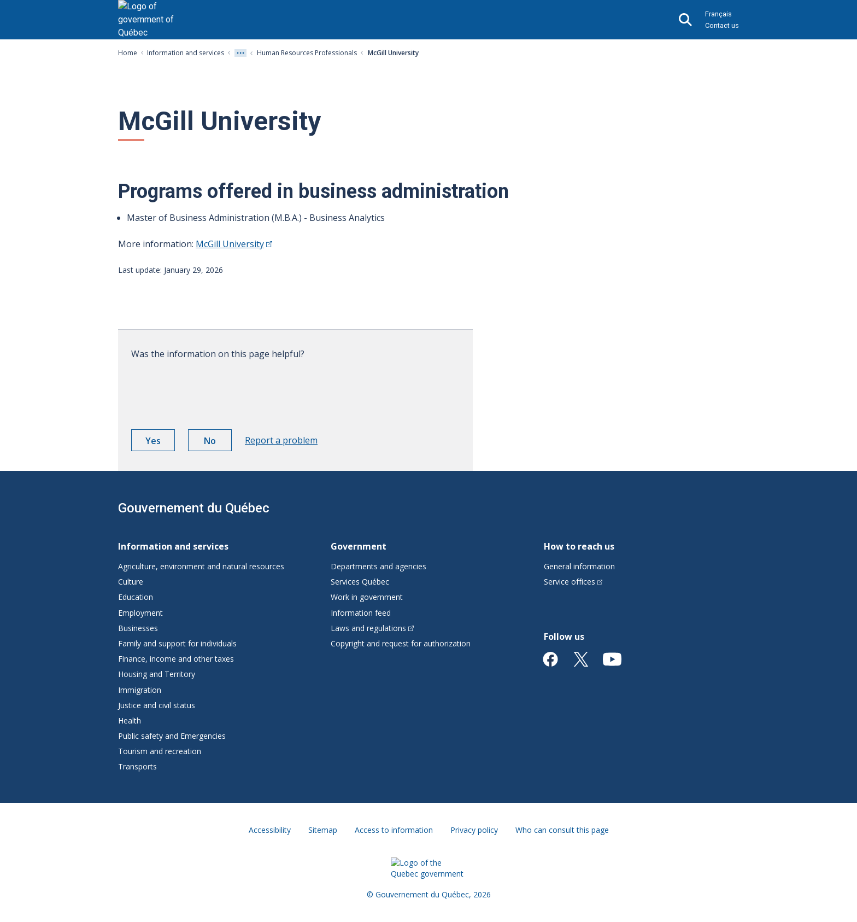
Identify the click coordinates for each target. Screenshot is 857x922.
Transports (137, 766)
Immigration (139, 690)
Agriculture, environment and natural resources (201, 566)
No (218, 442)
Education (135, 597)
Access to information (394, 830)
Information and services (185, 52)
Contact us (722, 25)
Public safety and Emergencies (172, 736)
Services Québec (360, 581)
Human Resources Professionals (307, 52)
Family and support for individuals (177, 643)
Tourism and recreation (159, 751)
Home (127, 52)
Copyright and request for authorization (401, 643)
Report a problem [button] (281, 440)
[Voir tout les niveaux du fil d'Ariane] (240, 53)
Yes (160, 442)
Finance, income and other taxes (176, 658)
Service (573, 581)
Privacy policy (474, 830)
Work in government (367, 597)
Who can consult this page (562, 830)
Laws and (372, 628)
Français (718, 14)
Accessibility (270, 830)
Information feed (361, 613)
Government (358, 546)
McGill (234, 244)
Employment (140, 613)
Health (129, 720)
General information (579, 566)
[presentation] (214, 390)
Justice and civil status (156, 705)
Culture (130, 581)
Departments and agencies (378, 566)
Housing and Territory (156, 674)
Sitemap (322, 830)
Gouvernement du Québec (193, 508)
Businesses (138, 628)
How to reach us (579, 546)
